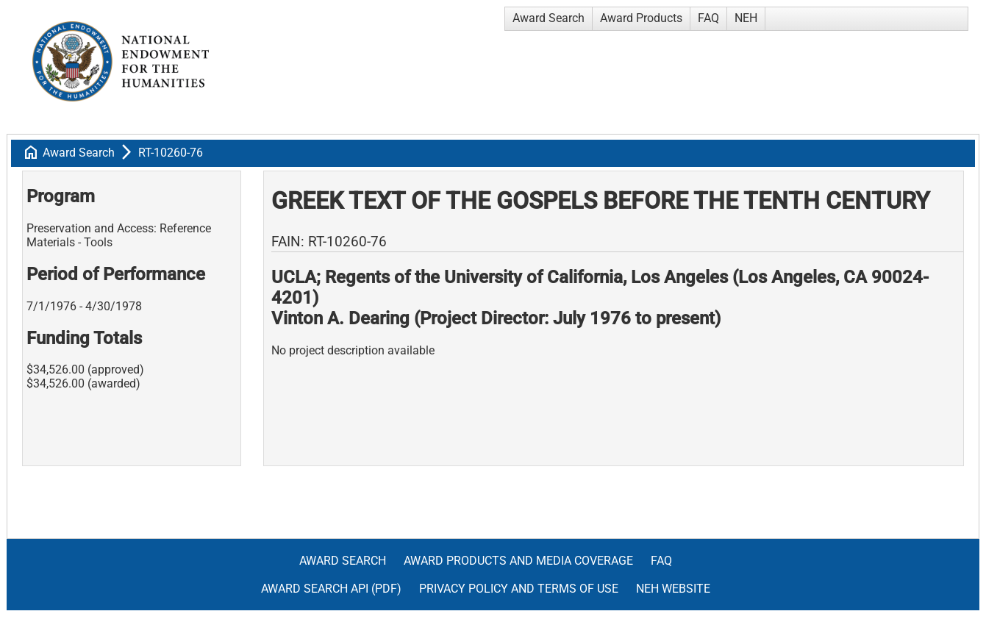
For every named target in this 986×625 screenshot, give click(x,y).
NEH (746, 18)
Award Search (548, 18)
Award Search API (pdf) (331, 589)
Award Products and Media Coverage (518, 561)
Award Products (641, 18)
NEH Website (673, 589)
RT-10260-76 (170, 153)
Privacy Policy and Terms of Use (518, 589)
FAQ (708, 18)
